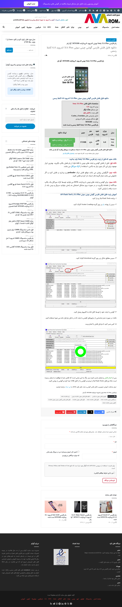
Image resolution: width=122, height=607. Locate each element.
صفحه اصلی (115, 27)
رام (103, 204)
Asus (56, 27)
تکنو (68, 27)
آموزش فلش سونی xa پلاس (99, 396)
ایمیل (114, 452)
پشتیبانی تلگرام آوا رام (68, 153)
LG (44, 27)
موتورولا (29, 27)
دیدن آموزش (31, 4)
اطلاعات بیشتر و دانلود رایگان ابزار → (20, 91)
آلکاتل (63, 27)
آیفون (23, 27)
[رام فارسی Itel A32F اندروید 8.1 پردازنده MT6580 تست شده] (55, 507)
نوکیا (72, 27)
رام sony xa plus (65, 396)
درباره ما (21, 10)
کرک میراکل (75, 166)
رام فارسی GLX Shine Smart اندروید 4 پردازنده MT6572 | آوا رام (81, 517)
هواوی (95, 27)
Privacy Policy (53, 465)
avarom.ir (27, 570)
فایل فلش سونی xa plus (79, 400)
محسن (118, 576)
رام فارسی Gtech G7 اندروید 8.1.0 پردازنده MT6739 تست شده (107, 517)
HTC (49, 27)
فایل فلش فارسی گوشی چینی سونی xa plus (59, 400)
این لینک (68, 387)
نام (115, 442)
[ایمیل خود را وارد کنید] (20, 119)
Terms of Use (65, 465)
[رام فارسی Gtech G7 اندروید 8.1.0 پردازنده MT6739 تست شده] (106, 507)
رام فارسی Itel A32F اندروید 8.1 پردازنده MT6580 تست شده (55, 516)
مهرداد (118, 566)
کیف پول (55, 10)
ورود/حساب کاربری (69, 10)
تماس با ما (32, 10)
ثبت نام (83, 10)
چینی (79, 27)
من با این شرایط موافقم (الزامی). (104, 473)
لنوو (87, 27)
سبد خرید (44, 10)
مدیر (118, 550)
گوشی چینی (111, 40)
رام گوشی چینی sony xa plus (108, 400)
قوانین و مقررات (8, 10)
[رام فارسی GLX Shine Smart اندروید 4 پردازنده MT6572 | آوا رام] (80, 507)
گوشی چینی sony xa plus (109, 403)
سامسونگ (105, 27)
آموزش (17, 27)
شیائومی (38, 27)
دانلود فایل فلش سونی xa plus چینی (81, 396)
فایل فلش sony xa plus (93, 400)
